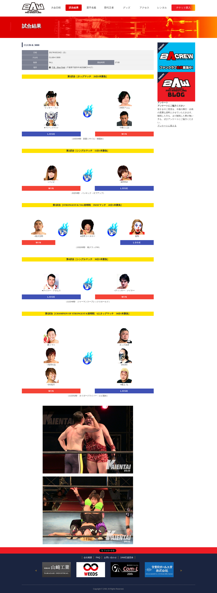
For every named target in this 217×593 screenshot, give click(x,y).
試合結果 (74, 7)
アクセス (144, 7)
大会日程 (56, 7)
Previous (36, 570)
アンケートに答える (166, 126)
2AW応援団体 (127, 557)
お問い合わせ (110, 557)
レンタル (162, 7)
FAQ (98, 557)
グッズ (126, 7)
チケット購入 (183, 7)
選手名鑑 (91, 7)
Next (181, 570)
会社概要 (88, 557)
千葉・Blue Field (58, 67)
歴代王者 (109, 7)
